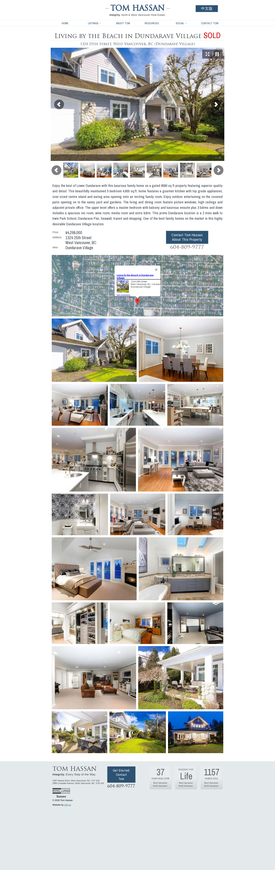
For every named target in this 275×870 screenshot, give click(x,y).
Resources (152, 23)
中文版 (207, 8)
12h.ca (67, 804)
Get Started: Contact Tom (121, 774)
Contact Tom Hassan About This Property (187, 237)
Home (65, 23)
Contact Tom (209, 23)
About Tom (123, 23)
